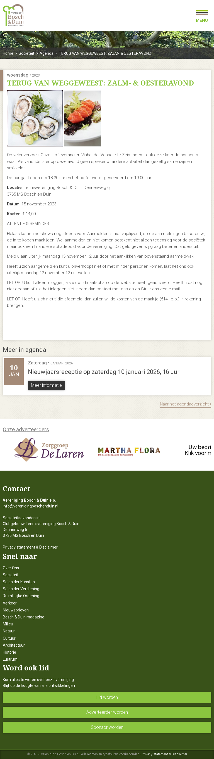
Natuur (9, 631)
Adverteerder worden (107, 712)
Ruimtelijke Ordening (21, 596)
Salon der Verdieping (21, 589)
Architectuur (14, 645)
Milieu (8, 624)
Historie (9, 652)
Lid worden (107, 697)
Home (8, 53)
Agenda (47, 53)
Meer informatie (46, 385)
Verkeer (10, 603)
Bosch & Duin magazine (23, 617)
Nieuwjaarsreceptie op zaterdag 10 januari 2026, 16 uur (103, 371)
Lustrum (10, 659)
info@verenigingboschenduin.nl (30, 506)
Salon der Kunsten (19, 582)
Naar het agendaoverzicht (185, 404)
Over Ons (11, 568)
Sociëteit (26, 53)
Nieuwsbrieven (16, 610)
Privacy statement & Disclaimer (30, 547)
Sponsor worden (107, 727)
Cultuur (9, 638)
